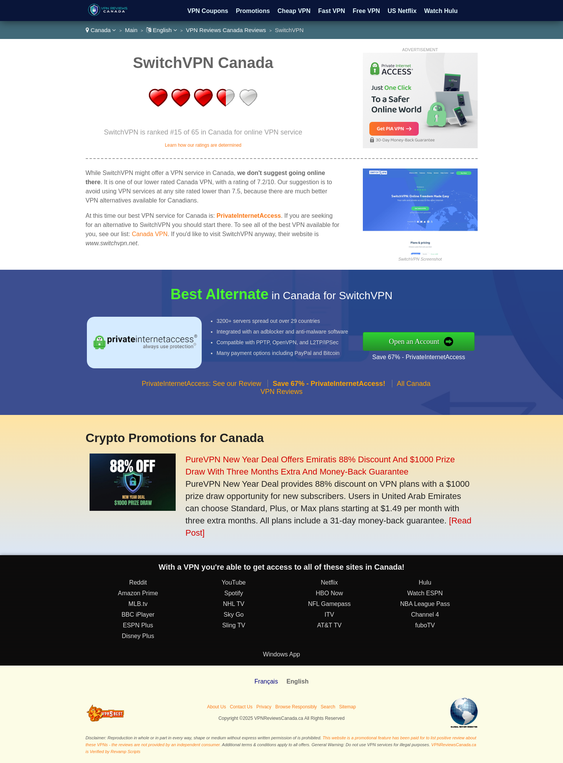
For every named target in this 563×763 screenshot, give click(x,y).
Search (328, 707)
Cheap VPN (293, 11)
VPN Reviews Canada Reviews (226, 30)
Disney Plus (138, 636)
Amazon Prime (138, 593)
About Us (216, 707)
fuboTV (425, 625)
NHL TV (233, 604)
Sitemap (347, 707)
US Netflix (402, 11)
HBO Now (329, 593)
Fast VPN (331, 11)
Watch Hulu (440, 11)
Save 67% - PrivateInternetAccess (418, 357)
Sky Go (233, 614)
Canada (101, 30)
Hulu (425, 582)
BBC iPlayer (137, 614)
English (161, 30)
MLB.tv (138, 604)
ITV (329, 614)
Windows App (281, 654)
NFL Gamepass (329, 604)
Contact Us (241, 707)
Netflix (329, 582)
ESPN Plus (138, 625)
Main (131, 30)
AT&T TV (329, 625)
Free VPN (366, 11)
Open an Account (414, 341)
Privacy (263, 707)
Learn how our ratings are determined (203, 145)
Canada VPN (149, 234)
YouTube (234, 582)
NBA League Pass (425, 604)
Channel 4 (425, 614)
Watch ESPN (425, 593)
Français (266, 681)
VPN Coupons (208, 11)
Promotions (253, 11)
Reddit (138, 582)
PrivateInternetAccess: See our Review (201, 383)
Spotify (233, 593)
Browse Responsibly (296, 707)
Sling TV (233, 625)
